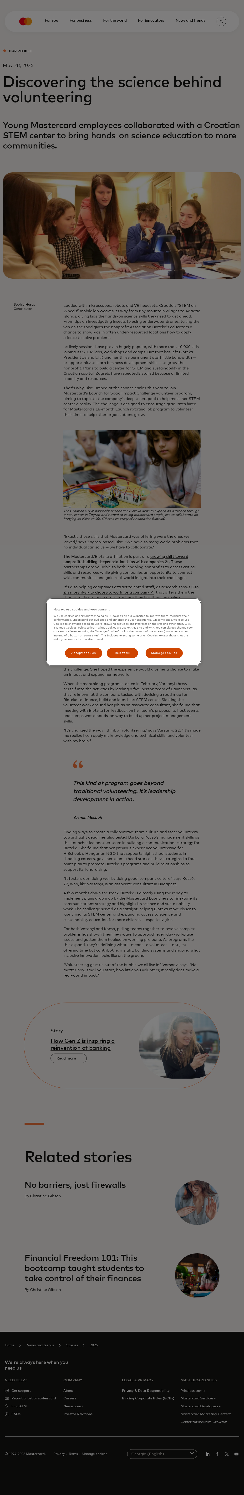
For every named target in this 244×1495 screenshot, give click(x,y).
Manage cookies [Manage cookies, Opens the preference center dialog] (164, 653)
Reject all (122, 653)
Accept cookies (83, 653)
